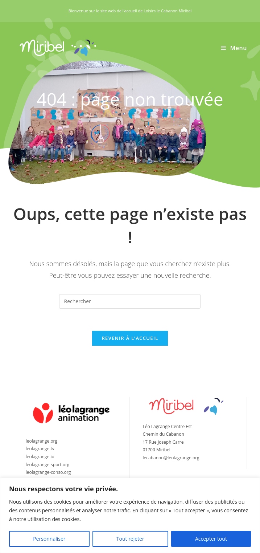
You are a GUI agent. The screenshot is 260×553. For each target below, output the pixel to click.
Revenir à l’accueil (130, 338)
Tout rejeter (130, 538)
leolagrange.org (41, 441)
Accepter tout (211, 538)
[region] (130, 515)
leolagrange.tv (40, 449)
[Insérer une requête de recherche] (130, 301)
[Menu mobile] (234, 48)
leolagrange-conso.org (48, 472)
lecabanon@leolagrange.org (171, 458)
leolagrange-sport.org (48, 464)
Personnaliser (49, 538)
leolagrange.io (40, 457)
